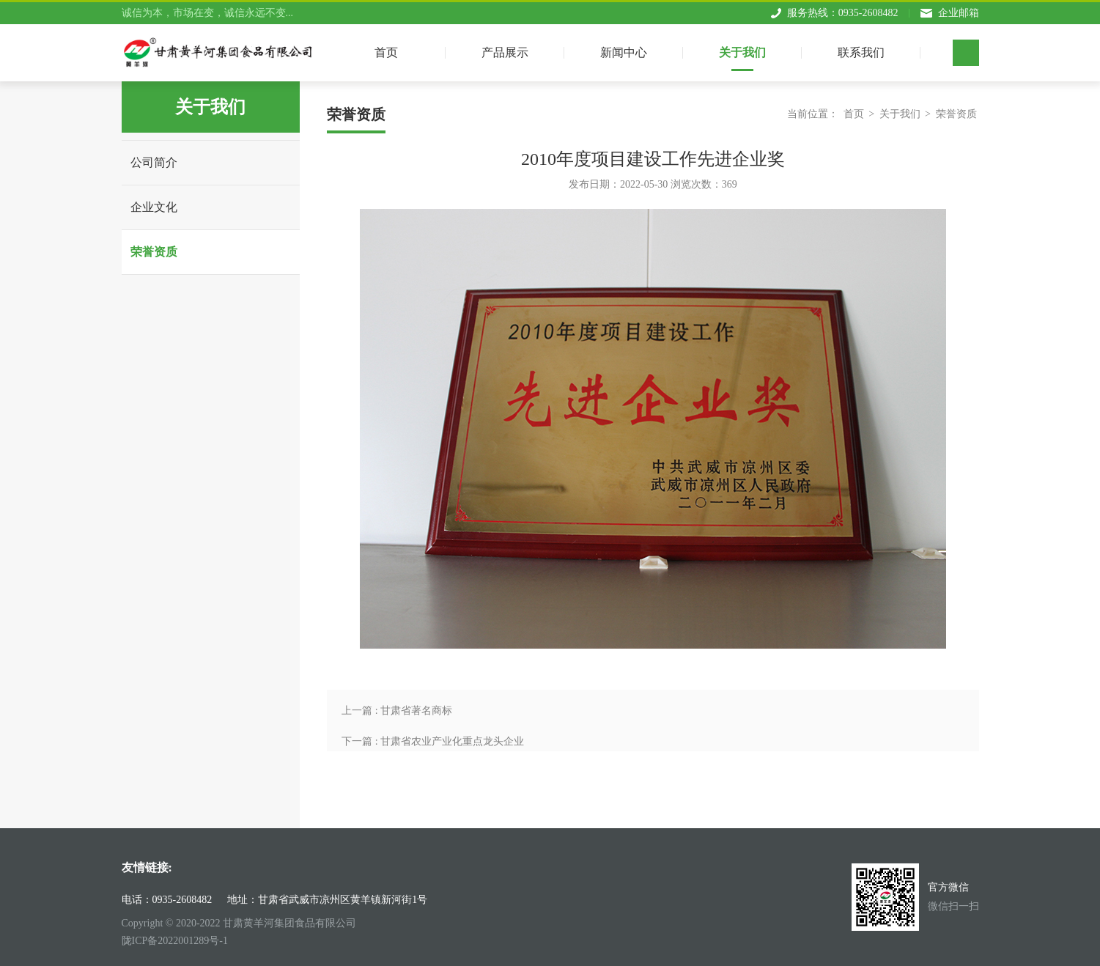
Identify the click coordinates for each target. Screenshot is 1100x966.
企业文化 (153, 207)
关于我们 (742, 49)
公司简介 (153, 162)
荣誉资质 (153, 252)
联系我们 (861, 49)
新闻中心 (623, 49)
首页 (854, 113)
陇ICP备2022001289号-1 (175, 940)
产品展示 (504, 49)
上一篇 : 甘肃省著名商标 (397, 710)
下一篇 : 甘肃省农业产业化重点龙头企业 (433, 741)
